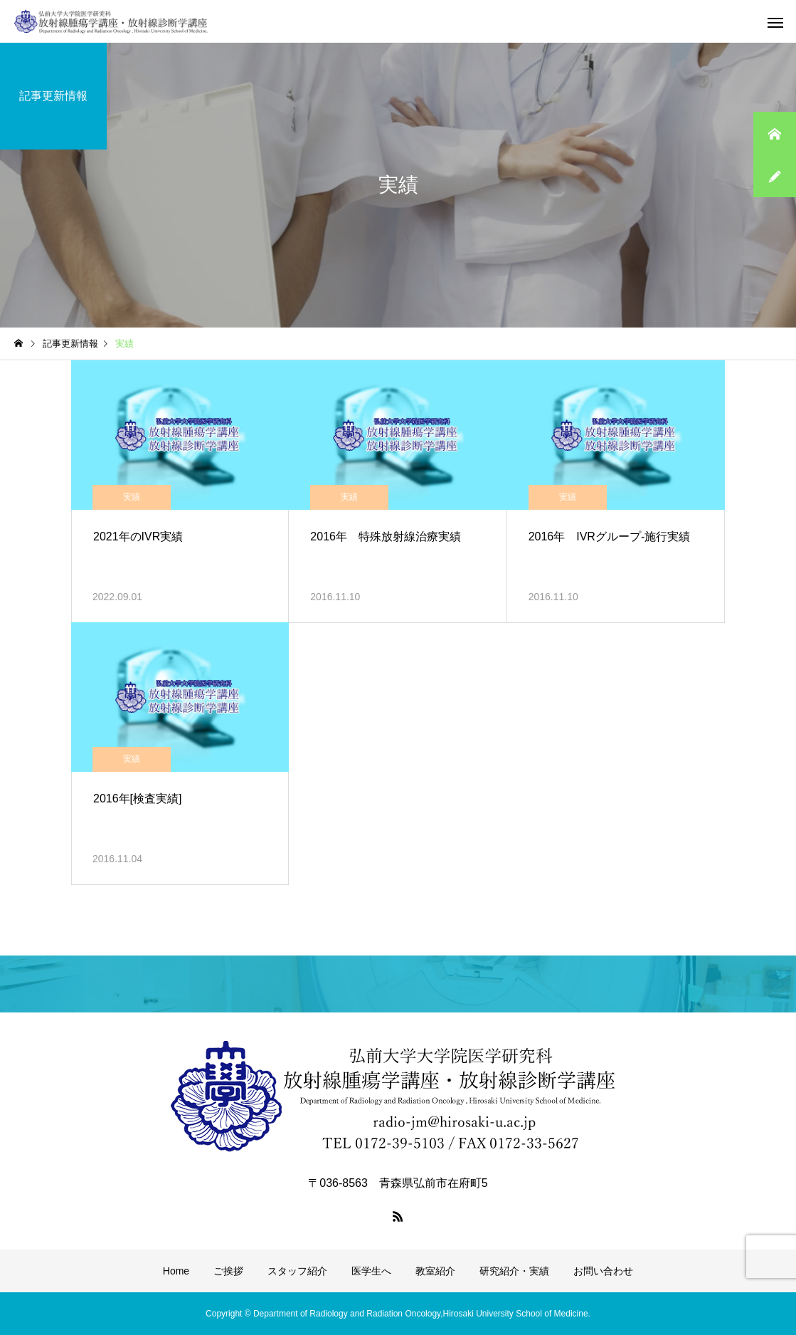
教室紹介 (435, 1271)
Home (176, 1271)
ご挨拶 (228, 1271)
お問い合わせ (603, 1271)
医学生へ (371, 1271)
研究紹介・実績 (514, 1271)
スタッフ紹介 (297, 1271)
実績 (131, 497)
